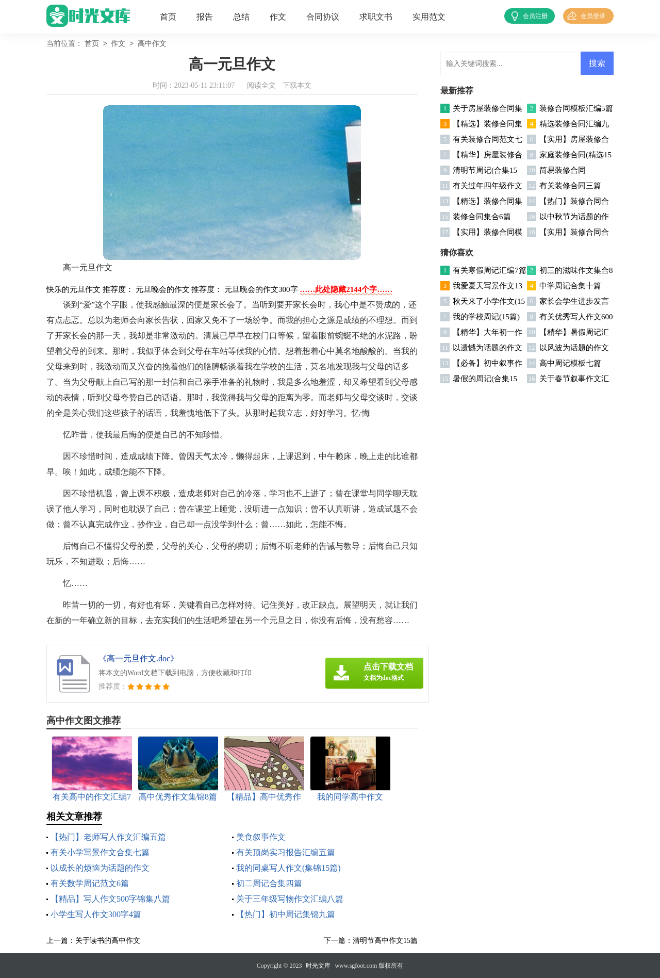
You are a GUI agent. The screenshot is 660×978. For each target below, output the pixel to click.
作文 (278, 16)
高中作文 (152, 44)
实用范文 (429, 16)
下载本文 (297, 85)
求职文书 (375, 16)
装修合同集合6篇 (482, 217)
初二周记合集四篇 (269, 883)
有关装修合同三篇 (570, 186)
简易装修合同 (562, 170)
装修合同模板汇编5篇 (576, 108)
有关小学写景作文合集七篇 (100, 852)
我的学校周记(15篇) (486, 317)
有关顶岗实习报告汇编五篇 (285, 852)
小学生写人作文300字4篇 (96, 914)
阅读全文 (261, 85)
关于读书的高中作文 (107, 940)
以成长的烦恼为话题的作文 (100, 867)
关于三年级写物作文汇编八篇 (289, 898)
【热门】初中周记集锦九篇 (285, 914)
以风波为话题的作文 (574, 348)
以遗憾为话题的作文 (487, 348)
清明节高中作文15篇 (385, 940)
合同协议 (322, 16)
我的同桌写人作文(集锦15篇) (288, 867)
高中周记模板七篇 (570, 363)
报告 (204, 16)
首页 (168, 16)
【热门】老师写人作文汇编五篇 (108, 837)
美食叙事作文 (261, 837)
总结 (241, 16)
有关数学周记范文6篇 (90, 883)
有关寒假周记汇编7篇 (489, 270)
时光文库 (318, 965)
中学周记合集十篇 (570, 286)
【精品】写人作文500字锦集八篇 (110, 898)
